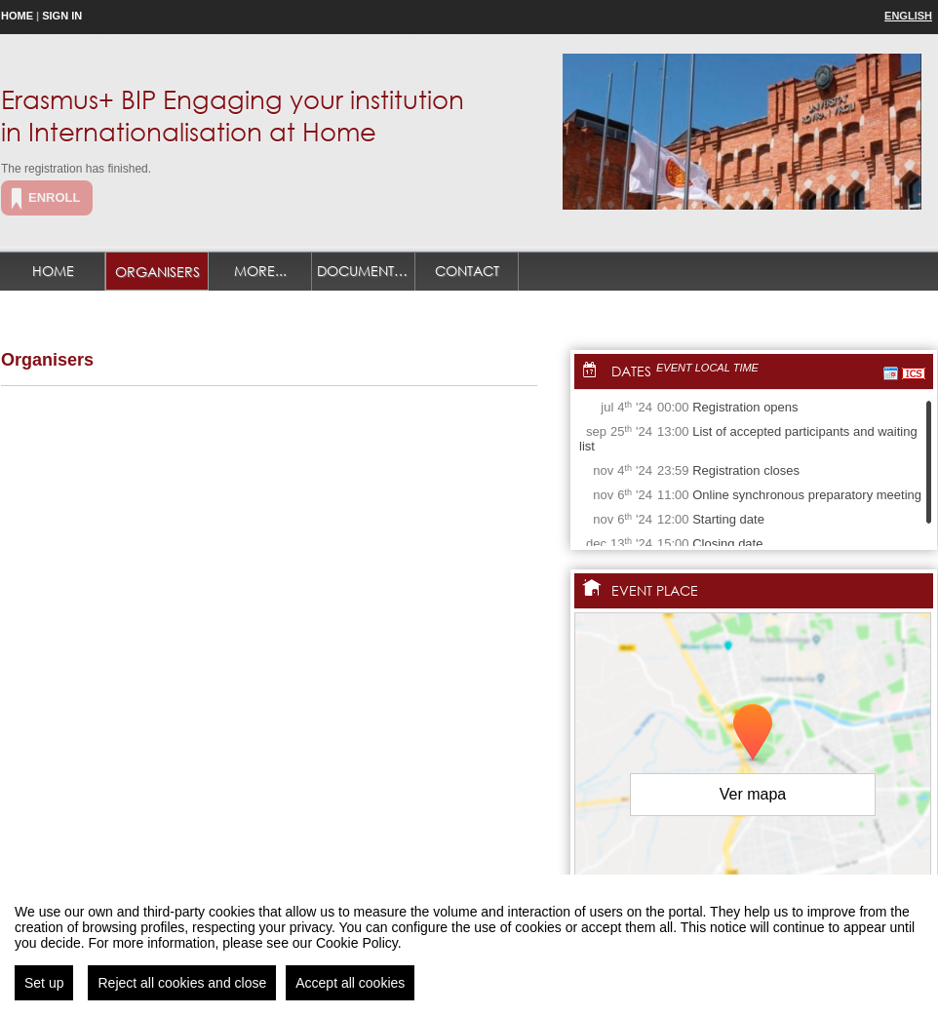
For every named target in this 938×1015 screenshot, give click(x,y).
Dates (631, 371)
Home (17, 15)
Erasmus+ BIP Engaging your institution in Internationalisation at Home (232, 114)
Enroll (54, 197)
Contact (467, 270)
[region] (469, 945)
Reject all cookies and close (182, 983)
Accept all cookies (350, 983)
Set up (43, 983)
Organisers (157, 271)
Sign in (62, 15)
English (908, 15)
